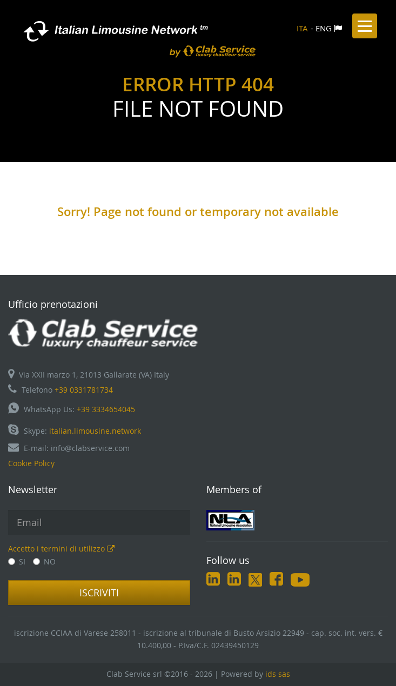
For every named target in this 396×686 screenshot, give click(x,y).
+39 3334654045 (106, 409)
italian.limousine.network (95, 431)
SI (16, 561)
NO (44, 561)
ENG (324, 28)
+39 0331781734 (84, 390)
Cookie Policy (31, 463)
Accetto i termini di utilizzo (61, 548)
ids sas (277, 674)
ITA (302, 28)
